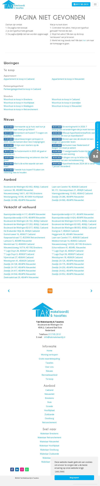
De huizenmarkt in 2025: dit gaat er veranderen (25, 152)
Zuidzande (49, 414)
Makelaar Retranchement (49, 437)
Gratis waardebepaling (49, 358)
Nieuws (49, 371)
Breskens (49, 398)
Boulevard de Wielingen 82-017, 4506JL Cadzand (26, 227)
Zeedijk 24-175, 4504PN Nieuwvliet (68, 264)
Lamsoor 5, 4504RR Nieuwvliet (18, 240)
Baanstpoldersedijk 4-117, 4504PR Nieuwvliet (24, 214)
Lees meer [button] (60, 471)
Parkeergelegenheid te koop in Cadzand (22, 89)
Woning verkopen (49, 354)
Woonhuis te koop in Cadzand (66, 99)
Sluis (49, 402)
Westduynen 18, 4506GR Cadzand (67, 257)
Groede (49, 406)
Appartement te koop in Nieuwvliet (68, 79)
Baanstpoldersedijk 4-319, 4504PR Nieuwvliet (24, 217)
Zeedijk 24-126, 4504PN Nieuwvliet (68, 260)
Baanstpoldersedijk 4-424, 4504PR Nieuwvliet (73, 217)
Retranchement (49, 422)
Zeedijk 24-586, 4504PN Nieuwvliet (20, 200)
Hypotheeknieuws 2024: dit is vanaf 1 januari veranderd (73, 165)
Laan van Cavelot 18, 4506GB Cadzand (69, 186)
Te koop (49, 379)
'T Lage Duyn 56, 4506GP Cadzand (67, 254)
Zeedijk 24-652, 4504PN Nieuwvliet (68, 270)
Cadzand (49, 390)
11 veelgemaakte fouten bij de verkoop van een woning (71, 152)
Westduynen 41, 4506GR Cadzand (19, 260)
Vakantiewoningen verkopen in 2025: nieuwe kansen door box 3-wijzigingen (24, 140)
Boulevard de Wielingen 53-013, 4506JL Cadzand (74, 221)
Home (49, 350)
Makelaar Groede (49, 461)
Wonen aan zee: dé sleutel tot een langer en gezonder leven (72, 140)
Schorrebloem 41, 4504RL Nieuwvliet (69, 247)
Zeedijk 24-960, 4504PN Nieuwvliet (68, 200)
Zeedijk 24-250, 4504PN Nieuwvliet (68, 267)
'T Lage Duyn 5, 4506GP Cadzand (19, 254)
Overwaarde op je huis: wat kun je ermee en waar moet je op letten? (24, 128)
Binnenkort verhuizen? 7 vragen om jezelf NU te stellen (25, 134)
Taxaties (49, 362)
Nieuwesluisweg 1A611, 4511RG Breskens (23, 193)
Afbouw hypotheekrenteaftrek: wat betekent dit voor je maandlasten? (73, 134)
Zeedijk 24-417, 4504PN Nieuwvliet (20, 270)
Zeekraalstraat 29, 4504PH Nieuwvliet (21, 277)
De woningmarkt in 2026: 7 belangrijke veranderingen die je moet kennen (73, 128)
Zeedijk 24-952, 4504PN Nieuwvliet (68, 274)
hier (84, 40)
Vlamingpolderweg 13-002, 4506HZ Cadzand (72, 193)
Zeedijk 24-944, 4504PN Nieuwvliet (20, 274)
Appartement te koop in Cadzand (19, 79)
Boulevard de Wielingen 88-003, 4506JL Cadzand (74, 227)
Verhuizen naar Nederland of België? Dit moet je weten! (70, 146)
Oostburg (49, 418)
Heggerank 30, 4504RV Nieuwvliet (67, 234)
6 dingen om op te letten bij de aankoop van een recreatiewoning (71, 159)
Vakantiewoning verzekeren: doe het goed (26, 159)
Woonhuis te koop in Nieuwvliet (66, 106)
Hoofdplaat (49, 410)
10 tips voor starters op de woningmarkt (21, 146)
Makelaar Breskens (49, 433)
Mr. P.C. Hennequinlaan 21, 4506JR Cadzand (72, 190)
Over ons (49, 367)
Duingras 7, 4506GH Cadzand (65, 231)
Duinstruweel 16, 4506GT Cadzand (19, 234)
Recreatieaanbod (49, 375)
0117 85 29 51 (81, 4)
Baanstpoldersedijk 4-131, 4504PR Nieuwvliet (73, 214)
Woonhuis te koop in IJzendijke (66, 102)
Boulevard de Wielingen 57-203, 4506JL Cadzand (26, 224)
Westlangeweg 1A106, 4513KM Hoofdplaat (23, 196)
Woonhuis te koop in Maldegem (18, 106)
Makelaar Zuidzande (49, 453)
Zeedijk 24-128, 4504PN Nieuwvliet (20, 264)
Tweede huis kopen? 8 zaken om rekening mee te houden (24, 171)
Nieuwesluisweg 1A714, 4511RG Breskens (23, 247)
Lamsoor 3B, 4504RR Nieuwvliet (18, 190)
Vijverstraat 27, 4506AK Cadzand (18, 257)
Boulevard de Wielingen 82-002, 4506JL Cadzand (26, 186)
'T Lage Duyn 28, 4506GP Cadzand (19, 250)
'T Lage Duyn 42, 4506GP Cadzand (67, 250)
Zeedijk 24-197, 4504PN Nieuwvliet (20, 267)
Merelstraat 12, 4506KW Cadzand (19, 244)
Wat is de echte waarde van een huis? (23, 165)
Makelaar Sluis (49, 457)
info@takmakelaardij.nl (54, 337)
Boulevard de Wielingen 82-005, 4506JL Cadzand (74, 224)
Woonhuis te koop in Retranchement (21, 109)
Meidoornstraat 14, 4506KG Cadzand (69, 240)
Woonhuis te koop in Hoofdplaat (19, 102)
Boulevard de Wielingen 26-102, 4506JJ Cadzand (26, 221)
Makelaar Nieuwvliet (49, 441)
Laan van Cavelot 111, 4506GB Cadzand (70, 237)
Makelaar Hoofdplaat (49, 445)
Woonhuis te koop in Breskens (18, 99)
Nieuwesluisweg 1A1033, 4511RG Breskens (71, 244)
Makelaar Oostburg (49, 449)
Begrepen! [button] (74, 477)
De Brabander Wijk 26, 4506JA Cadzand (22, 231)
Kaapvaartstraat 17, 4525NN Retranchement (24, 237)
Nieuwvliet (49, 394)
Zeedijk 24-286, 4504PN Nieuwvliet (68, 196)
